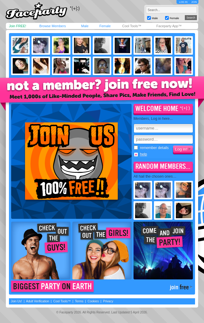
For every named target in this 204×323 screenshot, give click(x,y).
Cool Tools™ (131, 26)
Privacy (108, 301)
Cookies (93, 301)
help (143, 154)
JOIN (194, 2)
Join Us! (16, 301)
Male (84, 26)
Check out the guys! (40, 250)
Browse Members (52, 26)
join (179, 287)
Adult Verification (37, 301)
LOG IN (183, 2)
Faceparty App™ (169, 26)
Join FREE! (17, 26)
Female (105, 26)
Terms (79, 301)
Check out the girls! (102, 250)
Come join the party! (163, 250)
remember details (151, 148)
